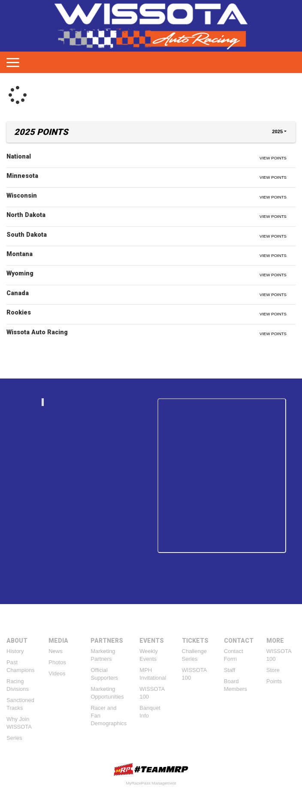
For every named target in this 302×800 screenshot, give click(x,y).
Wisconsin (21, 195)
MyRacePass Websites (151, 769)
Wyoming (19, 273)
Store (273, 670)
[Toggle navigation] (13, 62)
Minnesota (22, 175)
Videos (57, 673)
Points (274, 681)
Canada (17, 293)
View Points (273, 158)
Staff (230, 670)
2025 (277, 131)
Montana (19, 253)
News (55, 651)
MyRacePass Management (151, 783)
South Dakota (26, 234)
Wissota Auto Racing (37, 332)
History (15, 651)
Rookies (18, 312)
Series (14, 738)
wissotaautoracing (97, 402)
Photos (57, 662)
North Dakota (25, 214)
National (18, 156)
